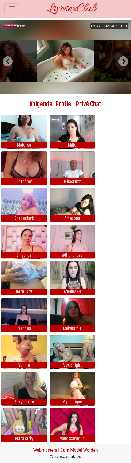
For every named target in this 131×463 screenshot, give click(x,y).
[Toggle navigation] (11, 8)
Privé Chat (88, 104)
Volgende (41, 104)
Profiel (64, 104)
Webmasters (45, 450)
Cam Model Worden (79, 450)
